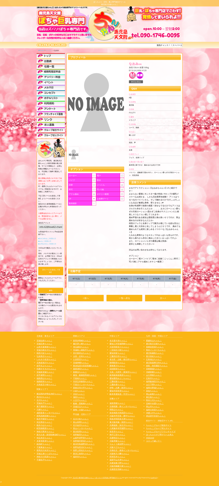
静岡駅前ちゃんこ (117, 362)
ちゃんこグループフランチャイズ (161, 431)
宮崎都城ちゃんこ (154, 368)
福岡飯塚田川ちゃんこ (156, 381)
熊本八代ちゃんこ (154, 400)
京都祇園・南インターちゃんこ (123, 406)
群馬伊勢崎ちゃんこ (82, 340)
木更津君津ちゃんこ (45, 441)
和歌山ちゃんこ (116, 409)
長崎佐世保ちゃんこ (155, 347)
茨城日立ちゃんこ (81, 406)
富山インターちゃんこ (83, 428)
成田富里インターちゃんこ (48, 412)
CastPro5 (153, 478)
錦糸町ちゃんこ (43, 444)
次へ (163, 298)
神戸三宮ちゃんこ (117, 434)
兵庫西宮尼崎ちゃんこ (119, 469)
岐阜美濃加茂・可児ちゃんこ (122, 394)
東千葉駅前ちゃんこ (45, 406)
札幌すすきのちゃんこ (46, 368)
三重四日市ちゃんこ (118, 356)
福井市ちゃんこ (80, 456)
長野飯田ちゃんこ (81, 434)
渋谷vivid (150, 437)
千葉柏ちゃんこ (80, 378)
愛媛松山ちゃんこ (154, 340)
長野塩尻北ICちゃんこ (83, 447)
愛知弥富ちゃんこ (117, 353)
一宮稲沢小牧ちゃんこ (119, 350)
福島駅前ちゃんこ (44, 381)
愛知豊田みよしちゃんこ (120, 378)
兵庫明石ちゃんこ (117, 437)
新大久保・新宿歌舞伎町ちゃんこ (51, 434)
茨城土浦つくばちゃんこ (47, 453)
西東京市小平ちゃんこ (83, 387)
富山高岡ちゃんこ (81, 422)
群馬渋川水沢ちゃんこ (46, 450)
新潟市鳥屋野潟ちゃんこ (84, 444)
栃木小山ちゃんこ (44, 425)
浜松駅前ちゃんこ (117, 368)
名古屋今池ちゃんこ (118, 340)
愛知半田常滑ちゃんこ (119, 390)
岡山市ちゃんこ (153, 406)
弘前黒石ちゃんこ (44, 356)
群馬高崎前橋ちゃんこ (46, 415)
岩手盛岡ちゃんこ (44, 375)
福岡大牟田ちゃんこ (155, 409)
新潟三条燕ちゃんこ (82, 453)
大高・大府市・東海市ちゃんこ (123, 372)
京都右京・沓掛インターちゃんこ (124, 450)
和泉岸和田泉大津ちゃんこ (121, 419)
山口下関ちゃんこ (154, 384)
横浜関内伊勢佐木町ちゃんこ (49, 393)
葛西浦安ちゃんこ (81, 368)
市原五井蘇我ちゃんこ (83, 381)
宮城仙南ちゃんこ (44, 340)
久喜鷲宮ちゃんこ (81, 359)
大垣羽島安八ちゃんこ (119, 347)
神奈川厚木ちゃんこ (45, 431)
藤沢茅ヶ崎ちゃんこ (82, 343)
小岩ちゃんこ (79, 390)
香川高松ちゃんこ (154, 356)
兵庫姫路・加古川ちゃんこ (121, 425)
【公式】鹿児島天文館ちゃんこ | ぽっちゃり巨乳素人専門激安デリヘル (97, 478)
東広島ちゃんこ (153, 397)
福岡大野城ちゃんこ (155, 387)
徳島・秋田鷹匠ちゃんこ (157, 365)
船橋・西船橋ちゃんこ (83, 403)
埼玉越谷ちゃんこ (81, 347)
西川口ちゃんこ (43, 397)
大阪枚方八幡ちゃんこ (119, 453)
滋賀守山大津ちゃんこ (119, 459)
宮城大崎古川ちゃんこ (46, 350)
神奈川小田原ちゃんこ (46, 456)
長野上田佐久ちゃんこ (83, 450)
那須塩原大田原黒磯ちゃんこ (86, 365)
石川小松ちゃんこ (81, 419)
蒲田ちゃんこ (79, 397)
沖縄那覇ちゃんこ (154, 372)
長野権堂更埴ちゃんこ (83, 441)
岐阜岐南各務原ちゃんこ (120, 375)
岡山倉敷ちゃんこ (154, 394)
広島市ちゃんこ (153, 378)
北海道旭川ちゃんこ (45, 362)
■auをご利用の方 (44, 241)
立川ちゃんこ (42, 400)
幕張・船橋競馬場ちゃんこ (85, 375)
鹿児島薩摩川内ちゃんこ (157, 362)
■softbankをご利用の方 (47, 244)
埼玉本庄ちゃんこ (44, 437)
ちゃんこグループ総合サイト (159, 425)
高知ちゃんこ (152, 390)
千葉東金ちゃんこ (44, 447)
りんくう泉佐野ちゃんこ (120, 444)
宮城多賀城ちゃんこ (45, 372)
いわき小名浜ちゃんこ (46, 359)
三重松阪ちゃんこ (117, 381)
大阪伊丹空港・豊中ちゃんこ (122, 415)
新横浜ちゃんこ (80, 372)
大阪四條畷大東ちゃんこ (120, 466)
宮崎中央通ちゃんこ (155, 403)
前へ (86, 298)
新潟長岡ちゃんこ (81, 431)
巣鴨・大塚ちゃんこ (82, 409)
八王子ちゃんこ (80, 400)
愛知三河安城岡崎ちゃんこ (121, 343)
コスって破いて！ (154, 441)
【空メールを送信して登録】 (51, 270)
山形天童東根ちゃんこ (46, 347)
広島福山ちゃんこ (154, 359)
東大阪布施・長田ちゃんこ (121, 422)
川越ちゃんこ (42, 409)
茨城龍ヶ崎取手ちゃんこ (84, 350)
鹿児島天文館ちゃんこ (156, 343)
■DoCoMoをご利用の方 (47, 238)
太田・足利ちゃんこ (82, 356)
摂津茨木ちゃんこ (117, 456)
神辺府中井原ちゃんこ (156, 416)
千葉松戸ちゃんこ (44, 459)
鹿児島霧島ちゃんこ (155, 353)
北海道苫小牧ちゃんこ (46, 384)
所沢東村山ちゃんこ (82, 353)
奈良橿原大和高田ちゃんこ (121, 412)
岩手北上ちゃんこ (44, 365)
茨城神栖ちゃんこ (81, 362)
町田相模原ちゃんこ (45, 428)
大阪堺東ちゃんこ (117, 441)
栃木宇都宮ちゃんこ (45, 419)
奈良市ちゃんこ (116, 431)
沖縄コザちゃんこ (154, 412)
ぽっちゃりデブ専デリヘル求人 (160, 434)
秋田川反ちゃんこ (44, 353)
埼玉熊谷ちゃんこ (44, 422)
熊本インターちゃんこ (156, 350)
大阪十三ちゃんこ (117, 447)
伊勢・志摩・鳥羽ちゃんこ (121, 387)
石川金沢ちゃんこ (81, 425)
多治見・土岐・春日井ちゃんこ (123, 359)
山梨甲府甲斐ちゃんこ (83, 437)
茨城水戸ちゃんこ (44, 403)
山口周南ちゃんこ (154, 375)
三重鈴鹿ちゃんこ (117, 384)
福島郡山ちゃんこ (44, 378)
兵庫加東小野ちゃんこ (119, 463)
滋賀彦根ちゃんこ (117, 403)
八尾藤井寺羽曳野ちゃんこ (121, 428)
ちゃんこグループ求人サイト (159, 428)
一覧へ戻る (124, 298)
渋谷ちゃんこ (79, 394)
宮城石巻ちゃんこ (44, 343)
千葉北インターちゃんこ (84, 384)
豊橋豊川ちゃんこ (117, 365)
